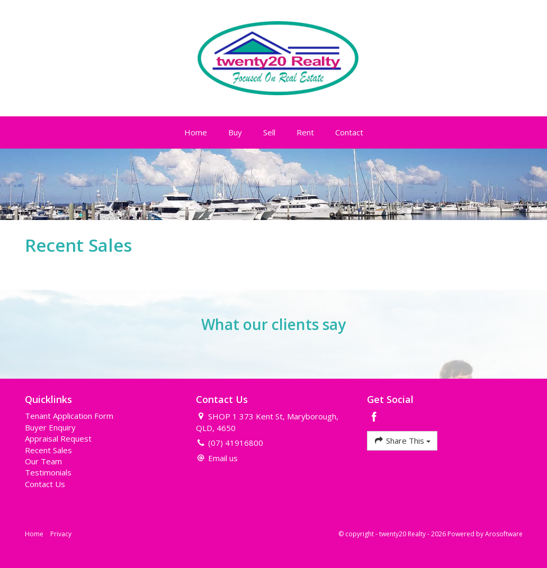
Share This (402, 440)
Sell (269, 132)
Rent (305, 132)
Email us (223, 458)
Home (195, 132)
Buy (235, 132)
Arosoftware (504, 533)
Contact (349, 132)
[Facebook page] (374, 417)
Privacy (60, 533)
